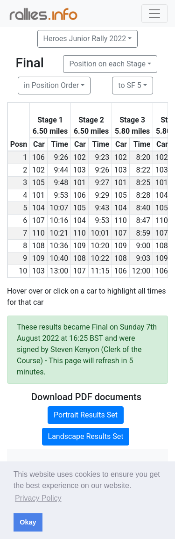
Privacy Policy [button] (38, 498)
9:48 (61, 182)
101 (79, 182)
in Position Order (51, 85)
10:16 (58, 220)
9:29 (102, 195)
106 (38, 157)
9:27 (102, 182)
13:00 (58, 270)
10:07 (58, 207)
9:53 (61, 195)
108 (38, 245)
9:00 (143, 245)
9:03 (143, 258)
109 (79, 245)
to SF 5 (129, 85)
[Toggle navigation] (154, 13)
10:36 (58, 245)
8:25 (143, 182)
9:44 (61, 169)
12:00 (141, 270)
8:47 (143, 220)
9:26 (61, 157)
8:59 (143, 233)
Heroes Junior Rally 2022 (84, 38)
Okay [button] (28, 522)
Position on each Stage (107, 63)
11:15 (100, 270)
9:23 (102, 157)
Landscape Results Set (86, 436)
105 (38, 182)
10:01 (100, 233)
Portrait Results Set (86, 414)
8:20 (143, 157)
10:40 (58, 258)
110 (120, 220)
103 (79, 169)
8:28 (143, 195)
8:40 (143, 207)
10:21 (58, 233)
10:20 (100, 245)
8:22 (143, 169)
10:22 (100, 258)
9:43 (102, 207)
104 (161, 195)
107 (38, 220)
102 (79, 157)
